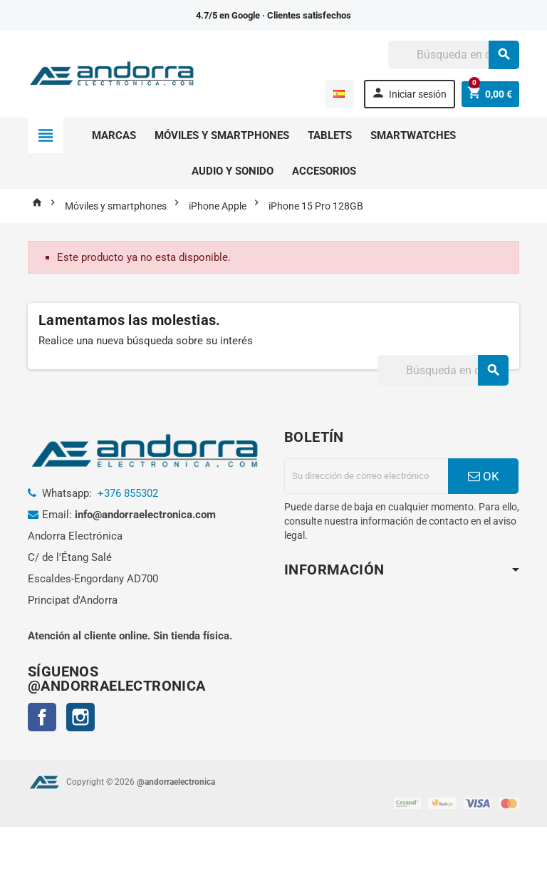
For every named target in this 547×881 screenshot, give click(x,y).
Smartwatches (413, 135)
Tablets (330, 135)
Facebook (42, 717)
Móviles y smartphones (222, 135)
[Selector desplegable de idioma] (339, 94)
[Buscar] (453, 55)
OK (483, 476)
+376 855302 (128, 493)
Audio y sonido (233, 171)
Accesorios (324, 171)
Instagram (80, 717)
